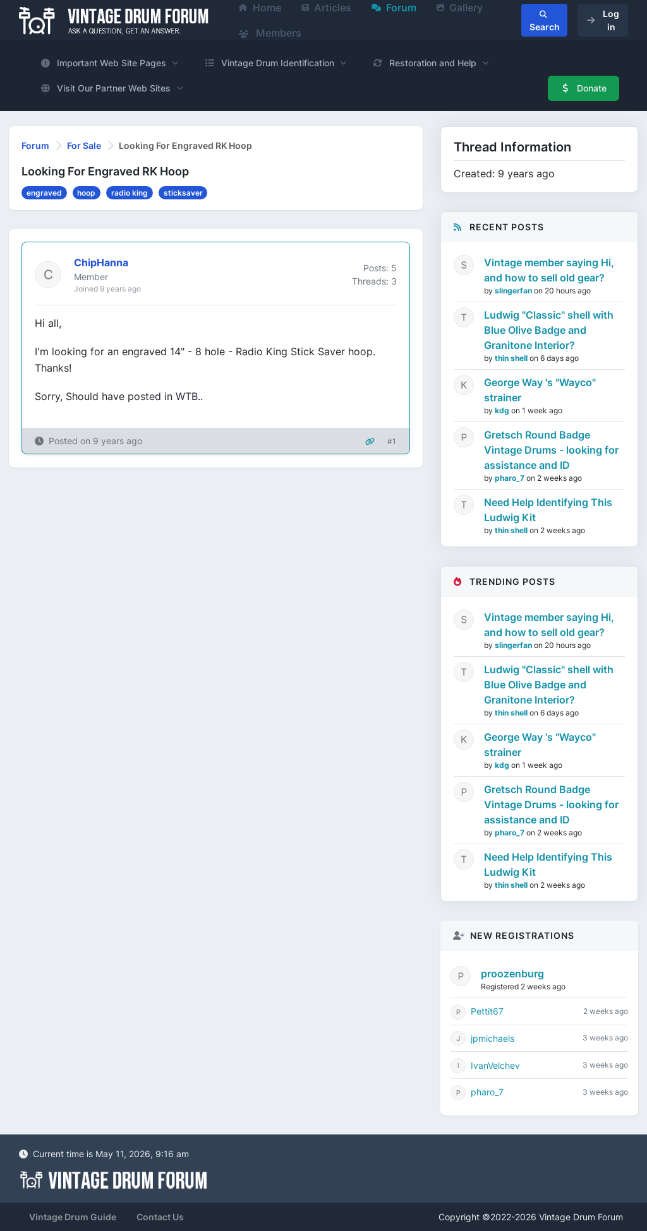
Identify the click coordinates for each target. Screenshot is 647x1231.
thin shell (512, 358)
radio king (129, 192)
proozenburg (512, 973)
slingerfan (514, 290)
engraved (44, 192)
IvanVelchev (495, 1065)
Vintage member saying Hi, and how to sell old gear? (549, 270)
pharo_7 (510, 478)
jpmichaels (492, 1038)
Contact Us (160, 1216)
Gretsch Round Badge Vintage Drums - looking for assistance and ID (551, 449)
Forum (35, 145)
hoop (86, 192)
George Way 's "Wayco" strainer (540, 390)
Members (270, 33)
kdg (503, 410)
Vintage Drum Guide (72, 1216)
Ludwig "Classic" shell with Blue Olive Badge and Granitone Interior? (549, 330)
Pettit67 (487, 1011)
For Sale (84, 145)
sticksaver (183, 192)
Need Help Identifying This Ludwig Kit (548, 510)
